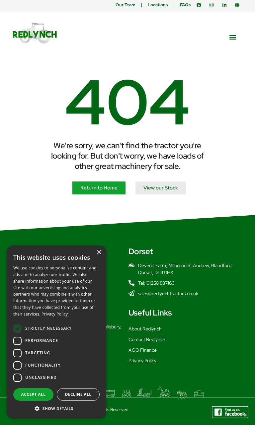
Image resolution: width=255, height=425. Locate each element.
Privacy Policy (142, 361)
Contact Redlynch (146, 339)
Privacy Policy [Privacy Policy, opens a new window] (55, 314)
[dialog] (56, 332)
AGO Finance (142, 350)
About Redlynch (145, 329)
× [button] (98, 252)
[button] (232, 37)
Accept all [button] (33, 394)
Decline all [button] (78, 394)
